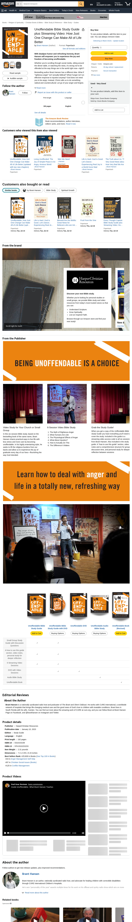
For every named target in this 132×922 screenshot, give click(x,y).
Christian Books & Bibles (34, 23)
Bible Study (68, 23)
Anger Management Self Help (23, 759)
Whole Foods (114, 10)
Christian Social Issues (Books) (24, 762)
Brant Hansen (42, 45)
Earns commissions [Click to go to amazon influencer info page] (35, 784)
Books (92, 10)
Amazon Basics (40, 10)
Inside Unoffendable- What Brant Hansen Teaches (32, 787)
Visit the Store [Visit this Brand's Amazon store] (123, 326)
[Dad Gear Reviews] (19, 784)
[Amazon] (7, 4)
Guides (76, 23)
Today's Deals (67, 10)
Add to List (99, 110)
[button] (4, 10)
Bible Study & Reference (53, 23)
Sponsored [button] (7, 903)
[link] (21, 163)
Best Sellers (54, 10)
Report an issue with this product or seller (53, 92)
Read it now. (71, 124)
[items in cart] (128, 4)
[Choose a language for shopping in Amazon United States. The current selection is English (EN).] (89, 4)
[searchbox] (50, 3)
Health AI (13, 10)
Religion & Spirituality (16, 23)
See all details (40, 113)
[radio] (11, 190)
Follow (25, 93)
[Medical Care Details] (31, 10)
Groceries (102, 10)
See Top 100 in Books (46, 756)
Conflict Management (20, 766)
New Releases (82, 10)
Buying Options (57, 633)
